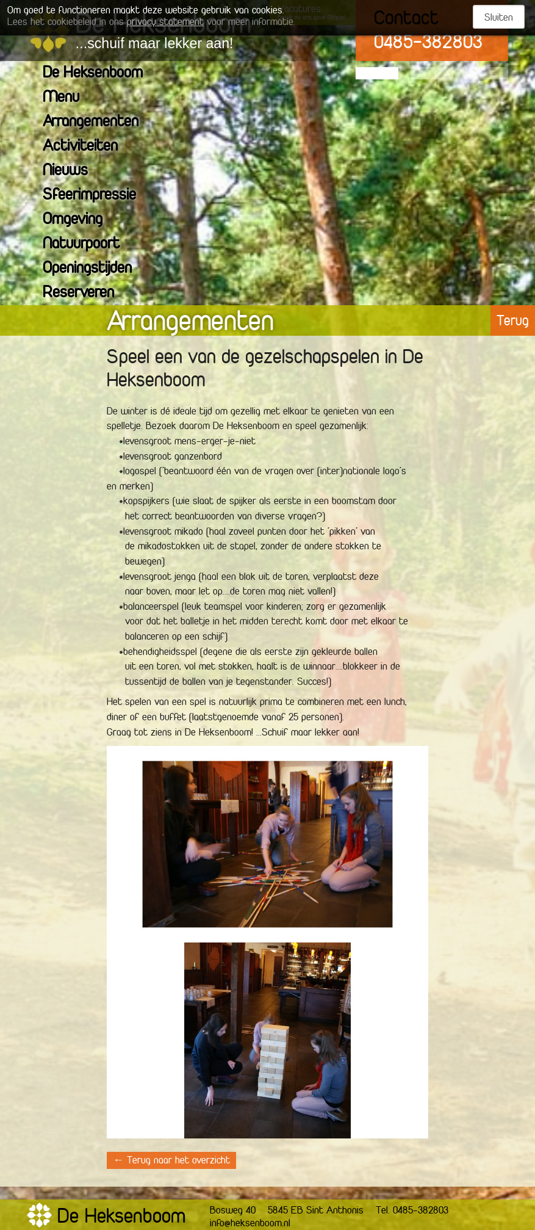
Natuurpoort (89, 244)
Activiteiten (88, 147)
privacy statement (165, 22)
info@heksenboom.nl (250, 1223)
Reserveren (86, 293)
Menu (68, 98)
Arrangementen (98, 122)
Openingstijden (95, 269)
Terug (513, 322)
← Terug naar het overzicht (171, 1161)
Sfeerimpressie (97, 195)
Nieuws (73, 171)
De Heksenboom (100, 73)
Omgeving (80, 220)
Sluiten (498, 18)
